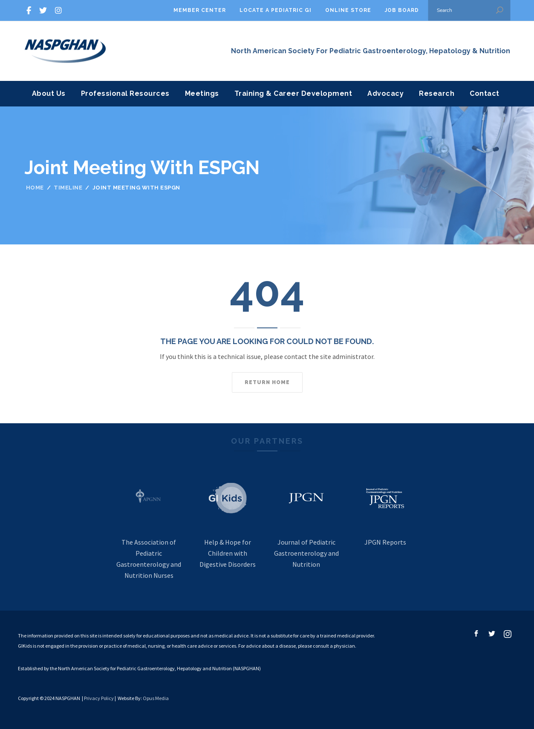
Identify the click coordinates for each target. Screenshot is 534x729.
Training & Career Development (293, 93)
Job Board (402, 10)
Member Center (199, 10)
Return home (267, 382)
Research (436, 93)
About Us (49, 93)
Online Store (348, 10)
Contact (484, 93)
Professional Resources (125, 93)
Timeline (68, 187)
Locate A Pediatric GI (276, 10)
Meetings (202, 93)
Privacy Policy (99, 698)
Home (35, 187)
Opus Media (156, 698)
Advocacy (385, 93)
